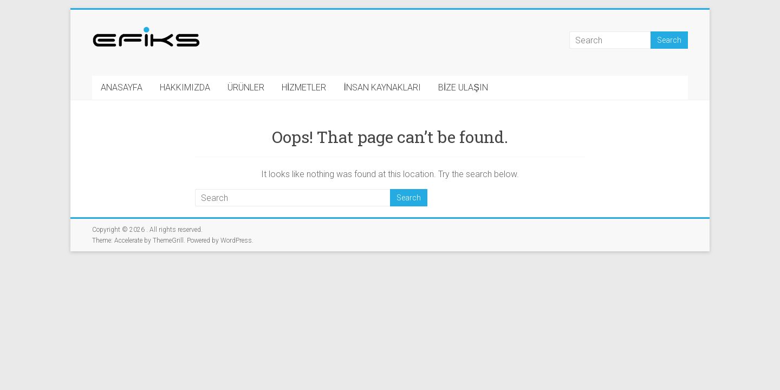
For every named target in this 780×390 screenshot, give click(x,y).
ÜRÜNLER (245, 87)
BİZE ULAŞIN (463, 87)
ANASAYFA (121, 87)
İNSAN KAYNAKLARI (381, 87)
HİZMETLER (304, 87)
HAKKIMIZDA (185, 87)
